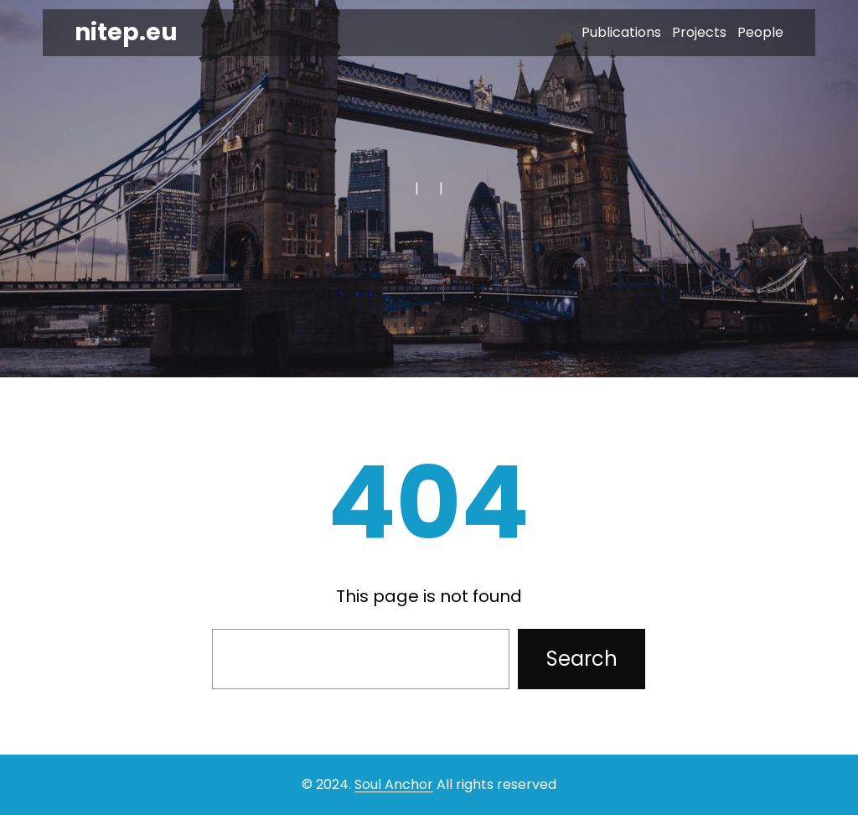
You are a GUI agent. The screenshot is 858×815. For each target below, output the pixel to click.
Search (582, 658)
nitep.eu (126, 32)
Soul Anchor (393, 784)
